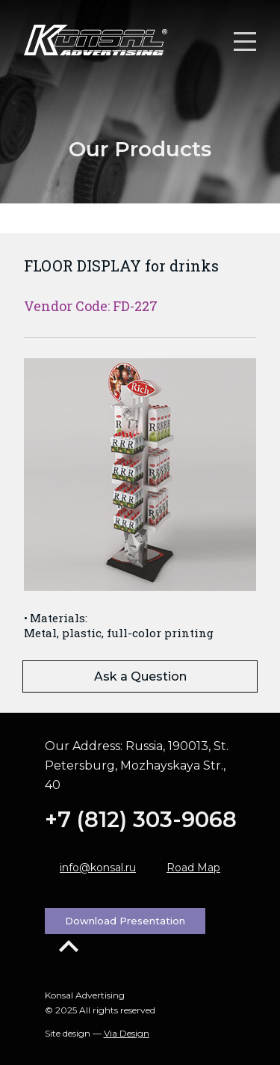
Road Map (193, 867)
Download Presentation (125, 921)
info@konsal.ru (98, 867)
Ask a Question (140, 676)
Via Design (126, 1033)
